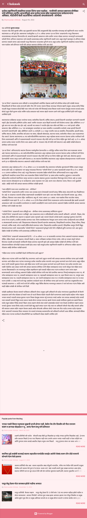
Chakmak (13, 4)
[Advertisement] (43, 393)
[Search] (83, 4)
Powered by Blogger (43, 514)
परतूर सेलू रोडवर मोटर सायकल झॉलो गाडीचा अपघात (21, 483)
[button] (83, 11)
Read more (80, 447)
